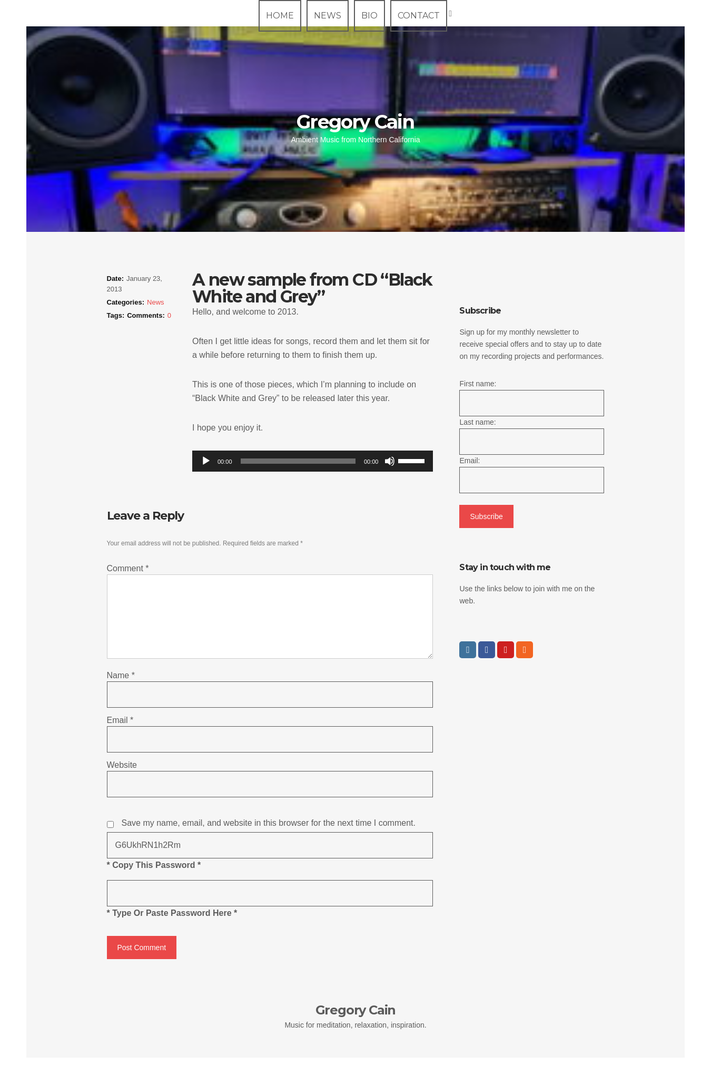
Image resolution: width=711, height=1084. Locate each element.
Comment (128, 568)
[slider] (298, 461)
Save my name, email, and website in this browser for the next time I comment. (269, 822)
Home (280, 16)
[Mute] (389, 461)
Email (120, 720)
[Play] (206, 461)
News (327, 16)
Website (122, 764)
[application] (312, 461)
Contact (419, 16)
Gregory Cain (355, 121)
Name (121, 675)
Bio (369, 16)
